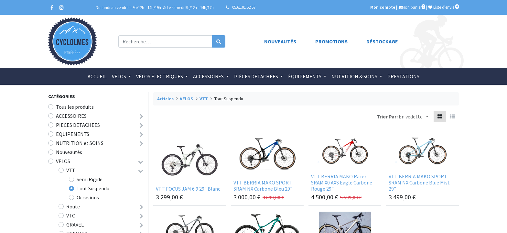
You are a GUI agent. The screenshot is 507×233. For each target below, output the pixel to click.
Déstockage (382, 41)
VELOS (63, 161)
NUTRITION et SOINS (79, 143)
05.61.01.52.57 (243, 7)
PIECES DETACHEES (78, 125)
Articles (165, 99)
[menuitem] (97, 76)
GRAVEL (75, 224)
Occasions (88, 197)
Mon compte (382, 7)
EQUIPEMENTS (72, 134)
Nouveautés (280, 41)
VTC (70, 215)
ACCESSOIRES (71, 116)
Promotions (331, 41)
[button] (413, 116)
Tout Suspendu (93, 188)
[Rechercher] (218, 41)
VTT (70, 170)
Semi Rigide (89, 179)
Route (73, 206)
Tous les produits (75, 107)
